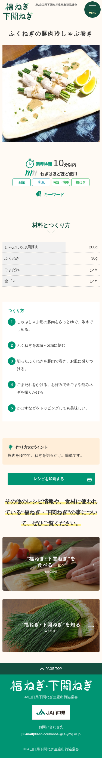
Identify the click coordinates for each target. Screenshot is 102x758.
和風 (41, 182)
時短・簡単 (61, 182)
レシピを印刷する (62, 479)
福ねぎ (80, 182)
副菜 (21, 182)
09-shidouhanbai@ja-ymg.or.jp (57, 734)
